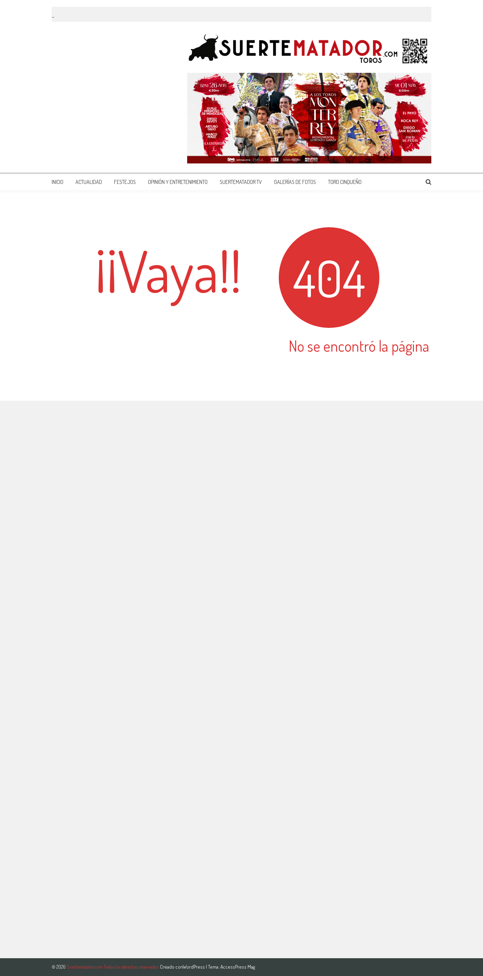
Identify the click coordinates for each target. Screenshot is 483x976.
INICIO (57, 182)
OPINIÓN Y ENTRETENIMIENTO (178, 182)
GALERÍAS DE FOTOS (295, 182)
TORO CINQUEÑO (345, 182)
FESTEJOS (125, 182)
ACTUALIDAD (88, 182)
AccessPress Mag (237, 967)
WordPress (194, 967)
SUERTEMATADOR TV (241, 182)
